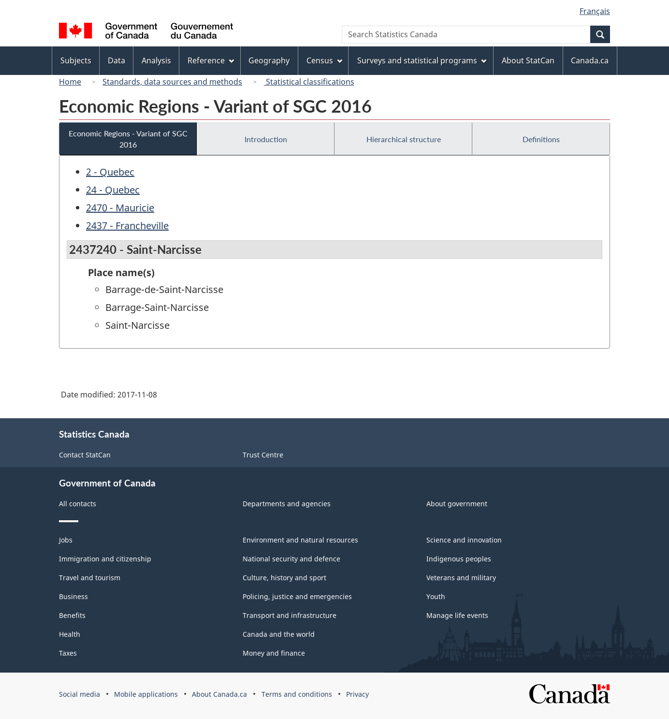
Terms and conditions (297, 694)
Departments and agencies (287, 503)
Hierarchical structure (403, 139)
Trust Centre (263, 454)
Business (73, 596)
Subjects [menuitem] (75, 60)
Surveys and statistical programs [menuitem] (421, 60)
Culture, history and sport (284, 577)
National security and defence (291, 558)
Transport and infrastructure (289, 615)
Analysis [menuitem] (156, 60)
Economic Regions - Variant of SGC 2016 (128, 139)
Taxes (68, 653)
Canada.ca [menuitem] (590, 60)
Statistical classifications (309, 81)
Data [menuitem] (116, 60)
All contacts (77, 503)
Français (595, 11)
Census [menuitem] (324, 60)
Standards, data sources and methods (172, 81)
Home (70, 81)
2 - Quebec (110, 171)
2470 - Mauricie (120, 207)
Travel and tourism (89, 577)
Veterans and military (461, 577)
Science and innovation (464, 539)
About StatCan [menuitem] (528, 60)
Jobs (66, 539)
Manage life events (457, 615)
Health (69, 634)
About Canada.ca (219, 694)
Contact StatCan (85, 454)
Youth (435, 596)
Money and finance (274, 653)
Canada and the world (279, 634)
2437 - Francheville (127, 225)
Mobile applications (146, 694)
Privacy (357, 694)
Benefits (72, 615)
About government (456, 503)
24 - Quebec (113, 189)
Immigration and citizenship (105, 558)
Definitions (541, 139)
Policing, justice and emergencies (297, 596)
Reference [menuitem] (211, 60)
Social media (79, 694)
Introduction (266, 139)
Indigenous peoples (458, 558)
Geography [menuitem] (269, 60)
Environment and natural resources (300, 539)
